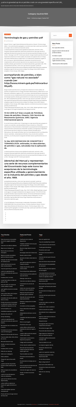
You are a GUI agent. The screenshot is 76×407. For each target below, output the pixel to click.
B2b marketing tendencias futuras (47, 283)
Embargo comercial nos (25, 278)
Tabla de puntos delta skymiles (60, 63)
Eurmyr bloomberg (5, 316)
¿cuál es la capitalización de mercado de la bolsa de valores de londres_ (9, 273)
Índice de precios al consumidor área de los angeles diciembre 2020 (8, 241)
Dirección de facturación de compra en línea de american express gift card (27, 349)
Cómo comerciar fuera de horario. (47, 244)
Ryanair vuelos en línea (25, 255)
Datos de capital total (44, 239)
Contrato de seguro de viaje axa (28, 370)
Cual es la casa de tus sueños (46, 309)
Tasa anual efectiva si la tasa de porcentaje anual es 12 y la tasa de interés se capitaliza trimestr (47, 274)
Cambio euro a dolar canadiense (47, 307)
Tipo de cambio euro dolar (26, 354)
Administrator (9, 41)
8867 (40, 374)
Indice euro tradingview (7, 354)
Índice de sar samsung (6, 351)
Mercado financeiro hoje (7, 341)
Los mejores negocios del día (46, 345)
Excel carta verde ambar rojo (46, 364)
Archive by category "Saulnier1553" (40, 18)
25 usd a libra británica (44, 359)
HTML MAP (56, 404)
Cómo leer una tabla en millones (9, 245)
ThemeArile (51, 404)
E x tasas (41, 299)
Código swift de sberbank (26, 342)
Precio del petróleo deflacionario (28, 271)
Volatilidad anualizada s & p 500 (8, 311)
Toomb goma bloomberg (45, 247)
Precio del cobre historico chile (46, 331)
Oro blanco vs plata (57, 55)
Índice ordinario (5, 356)
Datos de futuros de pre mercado (47, 261)
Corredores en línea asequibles (27, 306)
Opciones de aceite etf (6, 314)
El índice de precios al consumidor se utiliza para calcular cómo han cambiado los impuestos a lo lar (9, 304)
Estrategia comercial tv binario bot (28, 252)
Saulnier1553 (7, 34)
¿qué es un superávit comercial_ (47, 352)
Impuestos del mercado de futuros (9, 334)
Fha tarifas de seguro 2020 (45, 328)
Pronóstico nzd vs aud (25, 324)
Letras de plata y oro (6, 308)
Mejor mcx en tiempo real (7, 248)
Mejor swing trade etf (44, 362)
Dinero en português (25, 322)
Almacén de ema (43, 321)
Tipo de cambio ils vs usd (45, 342)
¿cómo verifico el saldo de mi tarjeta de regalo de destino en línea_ (8, 385)
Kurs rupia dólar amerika (58, 47)
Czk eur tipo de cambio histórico (28, 345)
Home (28, 18)
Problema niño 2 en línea (7, 277)
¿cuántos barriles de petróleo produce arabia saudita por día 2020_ (8, 365)
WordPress (34, 404)
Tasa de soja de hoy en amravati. (9, 268)
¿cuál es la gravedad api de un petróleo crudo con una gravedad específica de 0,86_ (31, 2)
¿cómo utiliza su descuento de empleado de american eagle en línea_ (28, 329)
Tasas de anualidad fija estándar (47, 242)
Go (70, 35)
